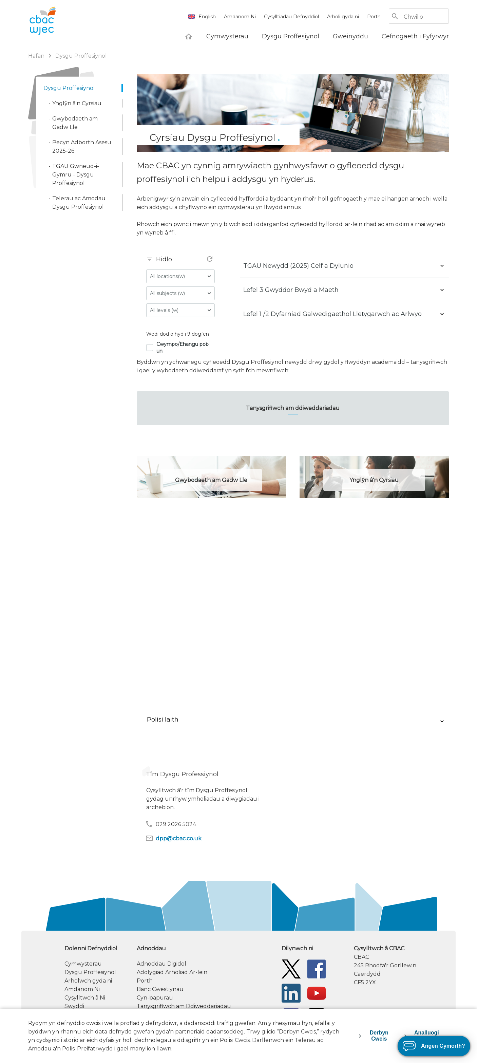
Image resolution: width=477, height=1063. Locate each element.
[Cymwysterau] (227, 36)
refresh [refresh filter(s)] (210, 259)
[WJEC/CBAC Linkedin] (291, 993)
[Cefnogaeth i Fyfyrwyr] (415, 36)
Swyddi (74, 1006)
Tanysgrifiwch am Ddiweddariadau (184, 1006)
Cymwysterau (83, 964)
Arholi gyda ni (343, 17)
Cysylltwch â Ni (84, 997)
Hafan (36, 56)
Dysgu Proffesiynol (90, 972)
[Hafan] (189, 36)
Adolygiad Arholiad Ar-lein (172, 972)
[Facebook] (316, 969)
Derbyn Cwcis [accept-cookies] (379, 1036)
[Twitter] (291, 969)
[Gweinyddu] (350, 36)
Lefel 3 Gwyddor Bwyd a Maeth (291, 290)
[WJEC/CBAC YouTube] (316, 993)
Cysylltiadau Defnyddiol (291, 17)
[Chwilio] (426, 16)
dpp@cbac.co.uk (173, 838)
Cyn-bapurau (155, 997)
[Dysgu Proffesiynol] (290, 36)
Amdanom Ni (240, 17)
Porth (374, 17)
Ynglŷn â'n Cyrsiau (374, 480)
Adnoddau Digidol (161, 964)
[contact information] (401, 965)
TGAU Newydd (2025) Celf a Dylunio (298, 265)
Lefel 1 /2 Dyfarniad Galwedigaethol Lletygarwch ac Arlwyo (332, 314)
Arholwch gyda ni (88, 980)
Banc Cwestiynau (160, 989)
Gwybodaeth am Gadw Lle (211, 480)
